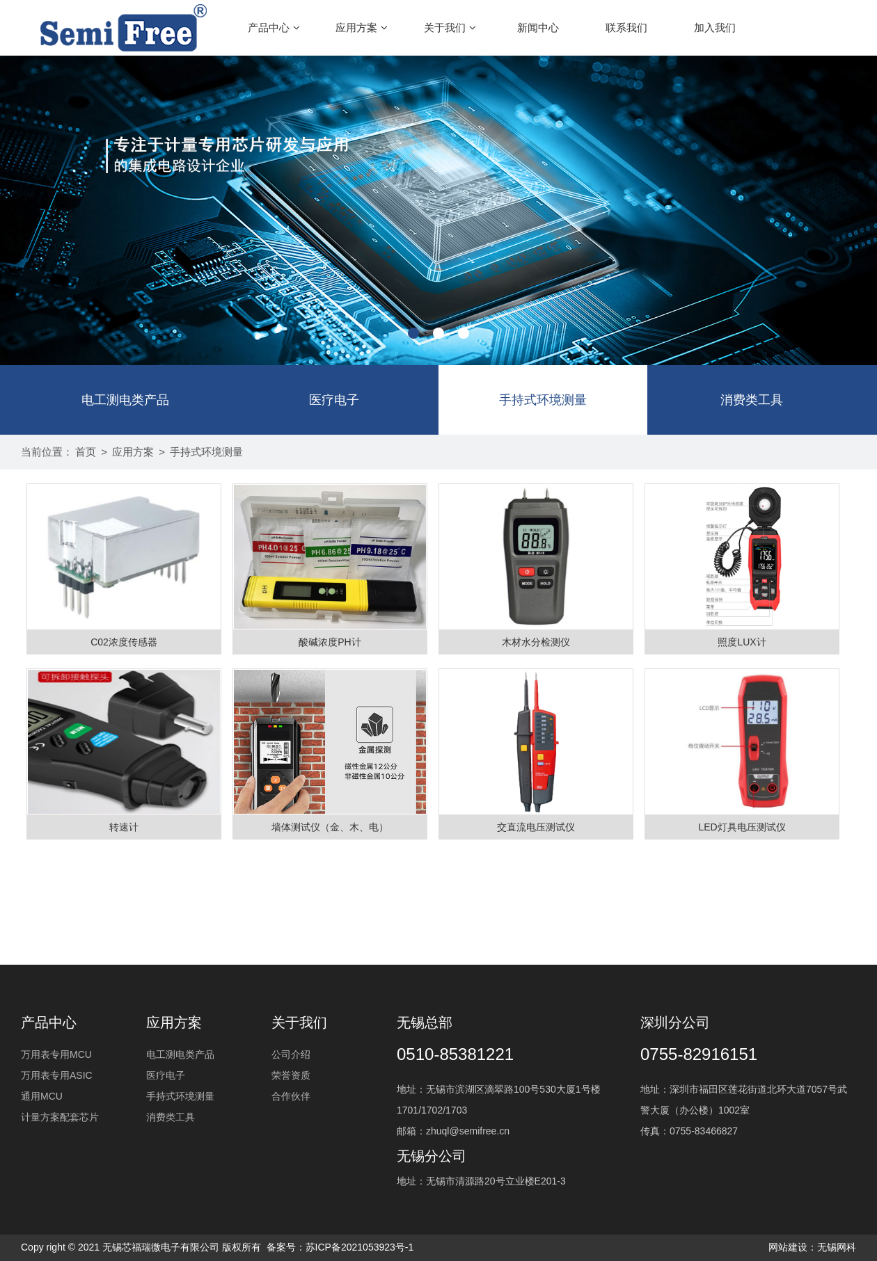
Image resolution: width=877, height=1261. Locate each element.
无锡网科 (836, 1247)
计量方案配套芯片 (60, 1117)
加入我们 (715, 27)
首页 (85, 452)
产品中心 (274, 27)
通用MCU (42, 1096)
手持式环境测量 (543, 400)
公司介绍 (290, 1054)
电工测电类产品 (125, 400)
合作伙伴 (290, 1096)
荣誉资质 (290, 1075)
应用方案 (361, 27)
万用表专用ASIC (57, 1075)
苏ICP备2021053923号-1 (360, 1247)
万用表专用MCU (56, 1054)
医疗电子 (334, 400)
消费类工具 (751, 400)
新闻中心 (538, 27)
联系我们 (626, 27)
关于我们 (450, 27)
